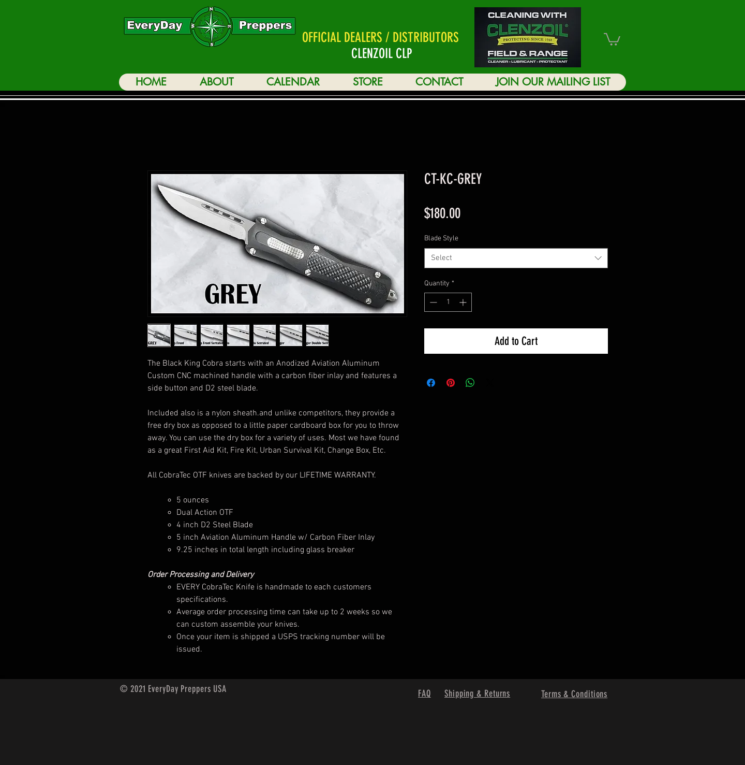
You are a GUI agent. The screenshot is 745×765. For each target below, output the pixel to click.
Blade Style (441, 238)
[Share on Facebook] (431, 383)
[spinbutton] (448, 302)
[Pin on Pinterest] (450, 383)
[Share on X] (490, 383)
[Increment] (463, 302)
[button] (612, 39)
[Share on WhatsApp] (470, 383)
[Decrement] (432, 302)
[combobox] (516, 258)
